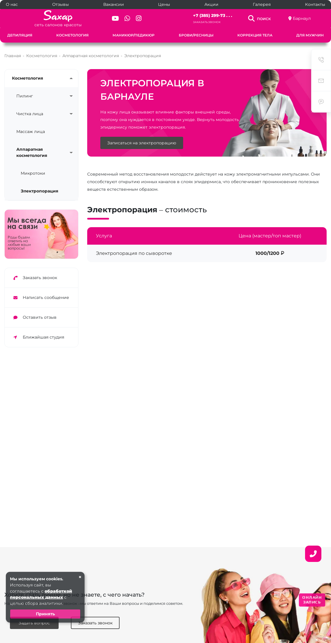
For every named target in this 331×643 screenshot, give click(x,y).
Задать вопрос (34, 623)
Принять (45, 613)
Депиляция (19, 35)
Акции (211, 4)
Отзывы (60, 4)
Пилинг (24, 96)
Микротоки (33, 173)
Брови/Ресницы (196, 35)
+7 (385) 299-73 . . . (212, 15)
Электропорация (39, 191)
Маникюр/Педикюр (134, 35)
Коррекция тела (254, 35)
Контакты (315, 4)
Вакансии (113, 4)
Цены (164, 4)
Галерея (262, 4)
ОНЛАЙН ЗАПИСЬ (312, 599)
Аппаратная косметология (31, 152)
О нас (12, 4)
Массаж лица (30, 131)
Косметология (72, 35)
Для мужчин (310, 35)
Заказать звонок (206, 22)
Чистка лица (29, 113)
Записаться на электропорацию (141, 143)
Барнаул (302, 18)
